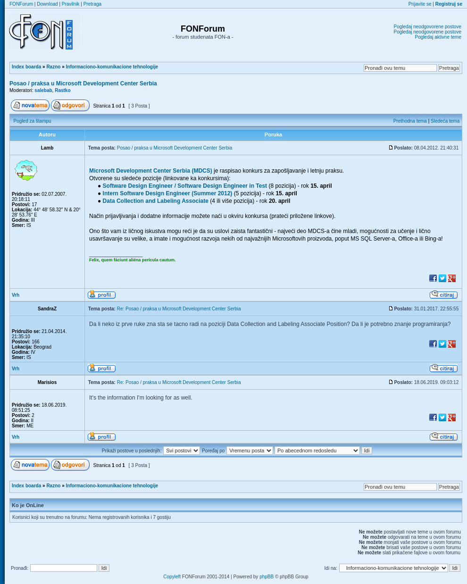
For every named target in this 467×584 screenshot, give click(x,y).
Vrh (15, 295)
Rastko (62, 90)
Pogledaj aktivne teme (438, 37)
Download (47, 4)
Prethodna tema (410, 121)
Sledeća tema (445, 121)
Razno (53, 66)
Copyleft (172, 576)
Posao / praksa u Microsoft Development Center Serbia (83, 83)
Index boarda (26, 66)
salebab (43, 90)
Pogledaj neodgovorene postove (427, 26)
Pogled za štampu (32, 121)
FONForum (21, 4)
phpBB (266, 576)
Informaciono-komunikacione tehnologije (112, 66)
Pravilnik (71, 4)
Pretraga (92, 4)
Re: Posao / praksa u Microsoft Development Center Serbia (179, 308)
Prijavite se (420, 4)
